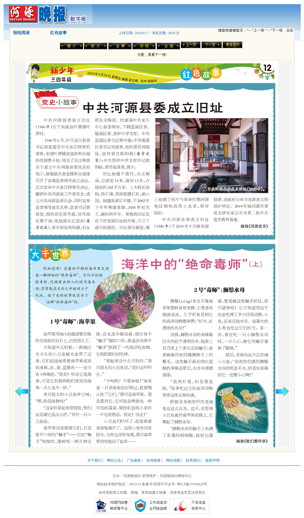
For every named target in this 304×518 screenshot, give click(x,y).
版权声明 (212, 460)
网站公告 (114, 460)
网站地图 (173, 460)
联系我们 (193, 460)
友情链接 (153, 460)
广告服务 (134, 460)
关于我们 (94, 460)
